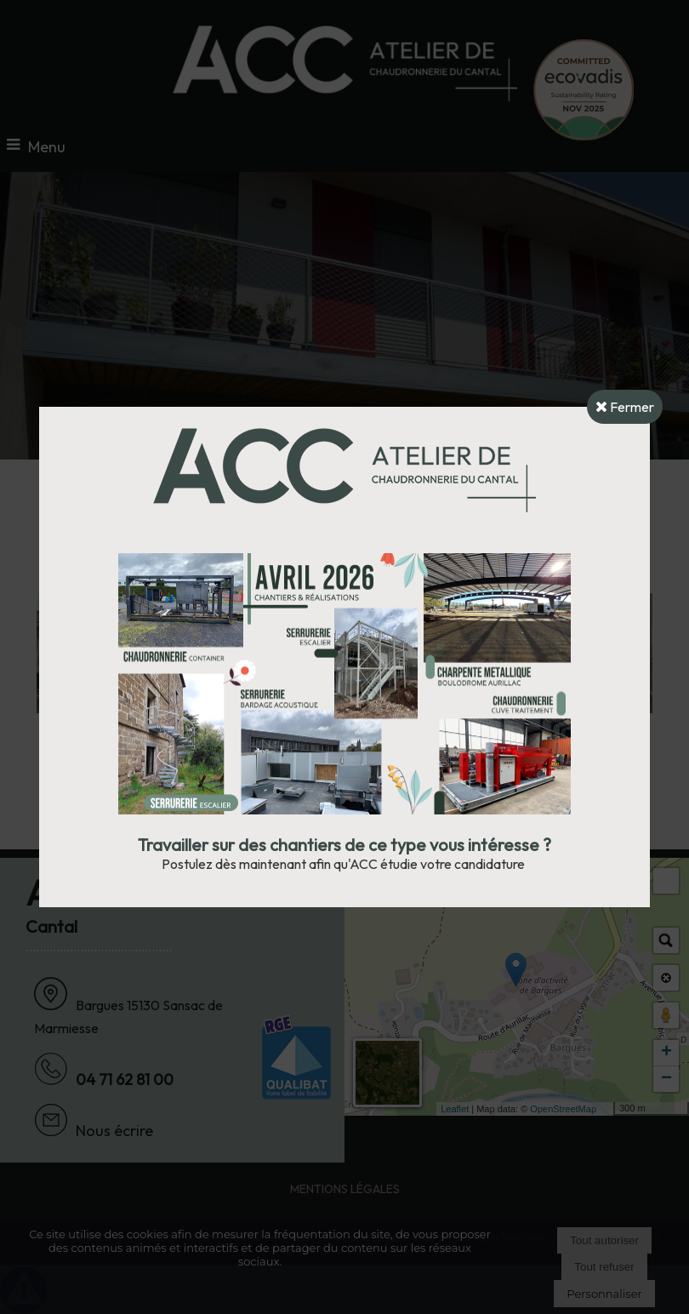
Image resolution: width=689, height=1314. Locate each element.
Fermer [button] (624, 406)
